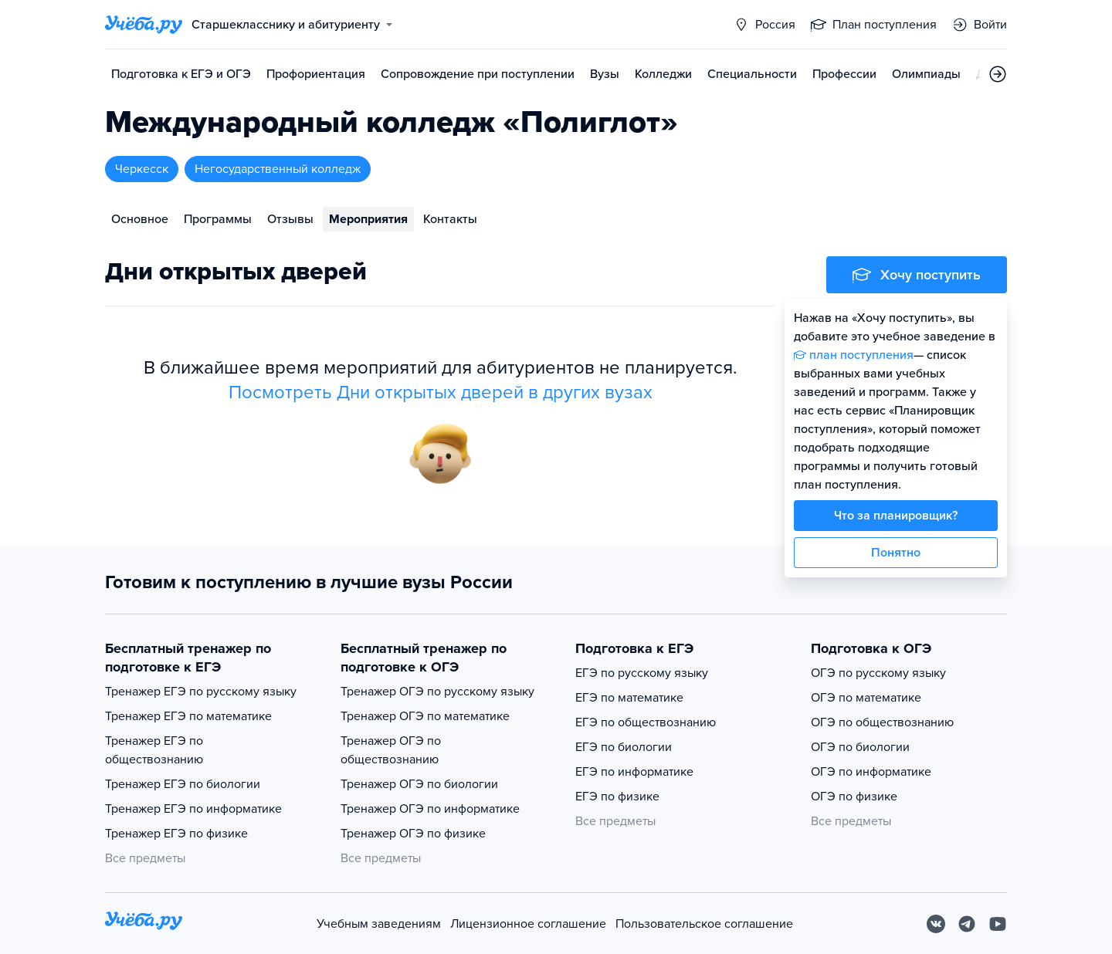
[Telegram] (967, 924)
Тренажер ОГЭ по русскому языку (437, 691)
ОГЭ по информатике (871, 772)
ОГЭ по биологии (860, 747)
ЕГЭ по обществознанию (645, 722)
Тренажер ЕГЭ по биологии (182, 784)
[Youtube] (997, 924)
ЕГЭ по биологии (623, 747)
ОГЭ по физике (854, 796)
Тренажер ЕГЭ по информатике (193, 809)
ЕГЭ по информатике (634, 772)
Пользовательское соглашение (704, 924)
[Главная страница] (143, 24)
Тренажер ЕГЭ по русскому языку (201, 691)
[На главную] (143, 923)
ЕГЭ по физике (617, 796)
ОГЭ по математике (866, 697)
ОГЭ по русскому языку (878, 673)
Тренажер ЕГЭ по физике (176, 833)
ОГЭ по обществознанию (882, 722)
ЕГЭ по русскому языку (641, 673)
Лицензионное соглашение (528, 924)
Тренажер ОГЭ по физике (413, 833)
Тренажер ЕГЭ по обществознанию (154, 750)
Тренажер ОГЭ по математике (425, 716)
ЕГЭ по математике (629, 697)
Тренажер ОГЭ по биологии (419, 784)
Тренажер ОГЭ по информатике (430, 809)
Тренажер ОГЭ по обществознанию (391, 750)
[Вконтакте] (936, 924)
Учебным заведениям (379, 924)
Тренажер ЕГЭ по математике (188, 716)
